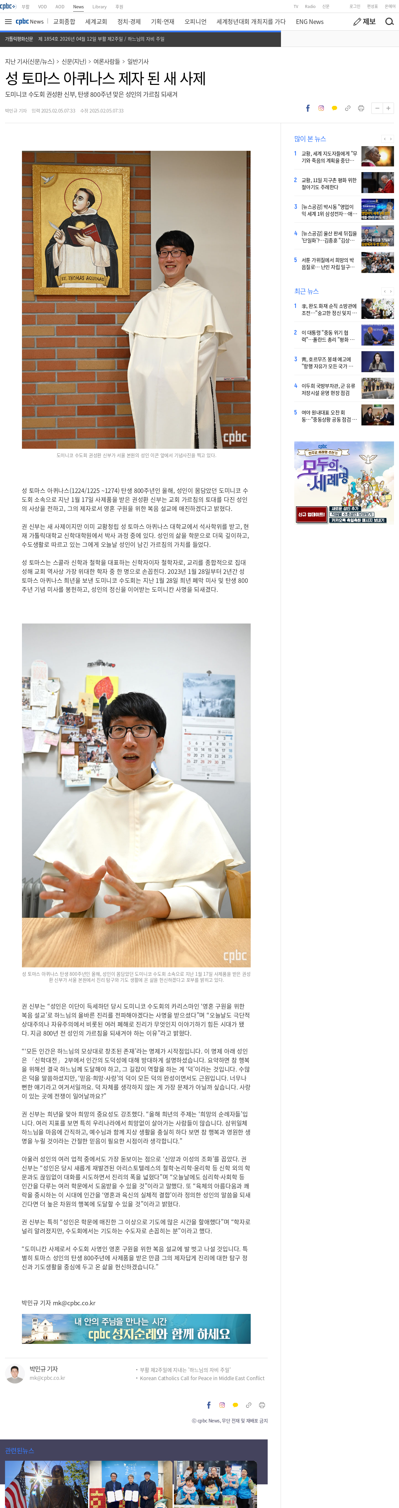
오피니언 (195, 21)
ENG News (310, 21)
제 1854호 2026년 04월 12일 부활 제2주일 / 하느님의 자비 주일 (101, 38)
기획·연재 (163, 21)
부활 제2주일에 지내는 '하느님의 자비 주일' (185, 1369)
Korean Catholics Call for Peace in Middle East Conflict (202, 1378)
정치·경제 (129, 21)
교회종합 (64, 21)
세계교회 (96, 21)
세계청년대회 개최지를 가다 (251, 21)
